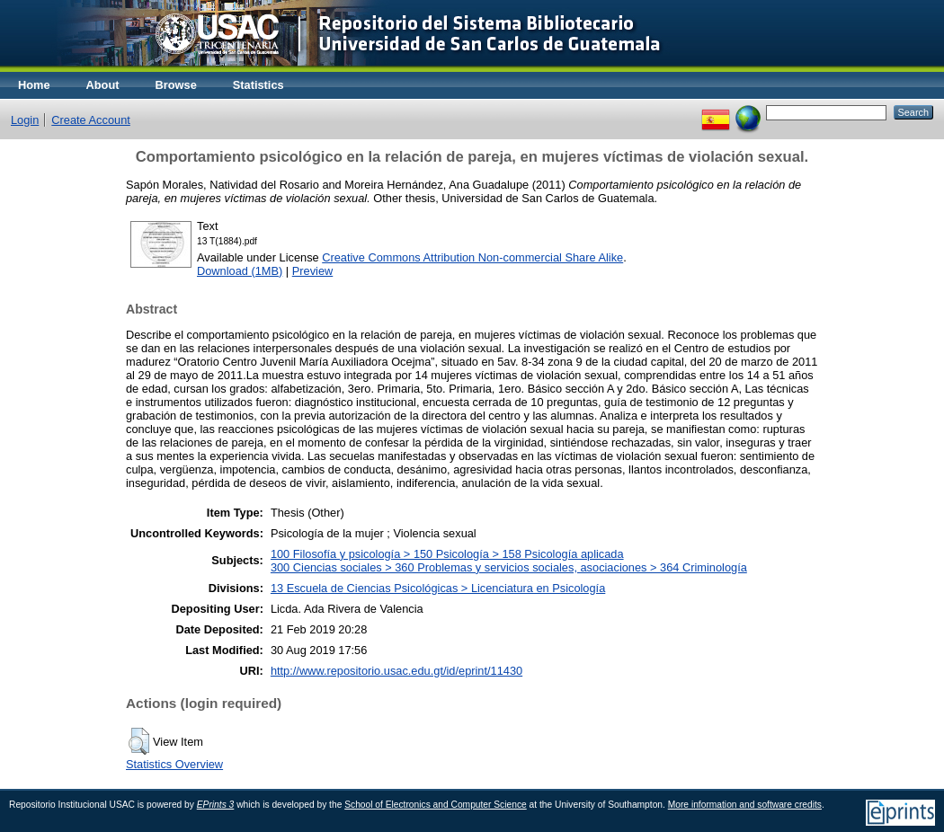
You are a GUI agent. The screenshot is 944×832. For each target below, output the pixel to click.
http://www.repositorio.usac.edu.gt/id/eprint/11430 (396, 670)
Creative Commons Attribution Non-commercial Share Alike (472, 257)
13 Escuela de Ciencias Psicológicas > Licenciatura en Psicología (438, 588)
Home (34, 85)
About (103, 85)
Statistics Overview (174, 764)
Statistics (258, 85)
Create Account (90, 120)
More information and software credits (745, 805)
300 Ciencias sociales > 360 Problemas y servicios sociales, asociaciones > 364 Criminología (509, 567)
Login (25, 120)
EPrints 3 (216, 805)
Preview (313, 271)
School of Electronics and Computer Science (435, 805)
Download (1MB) (239, 271)
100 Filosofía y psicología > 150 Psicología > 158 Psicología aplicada (447, 554)
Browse (176, 85)
